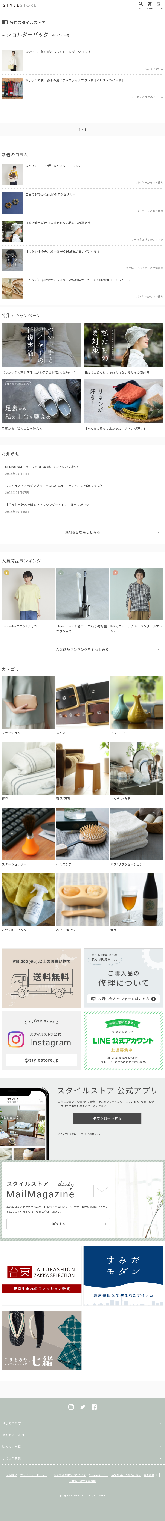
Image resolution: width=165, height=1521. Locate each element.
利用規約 (11, 1475)
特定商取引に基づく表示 (126, 1475)
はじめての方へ (13, 1423)
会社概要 (149, 1475)
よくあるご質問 (13, 1435)
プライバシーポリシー (33, 1475)
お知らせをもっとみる (82, 532)
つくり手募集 (11, 1458)
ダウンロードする (107, 1118)
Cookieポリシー (98, 1475)
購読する (58, 1224)
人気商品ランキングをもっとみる (82, 650)
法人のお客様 (11, 1447)
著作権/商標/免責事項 (82, 1481)
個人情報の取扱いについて (70, 1475)
